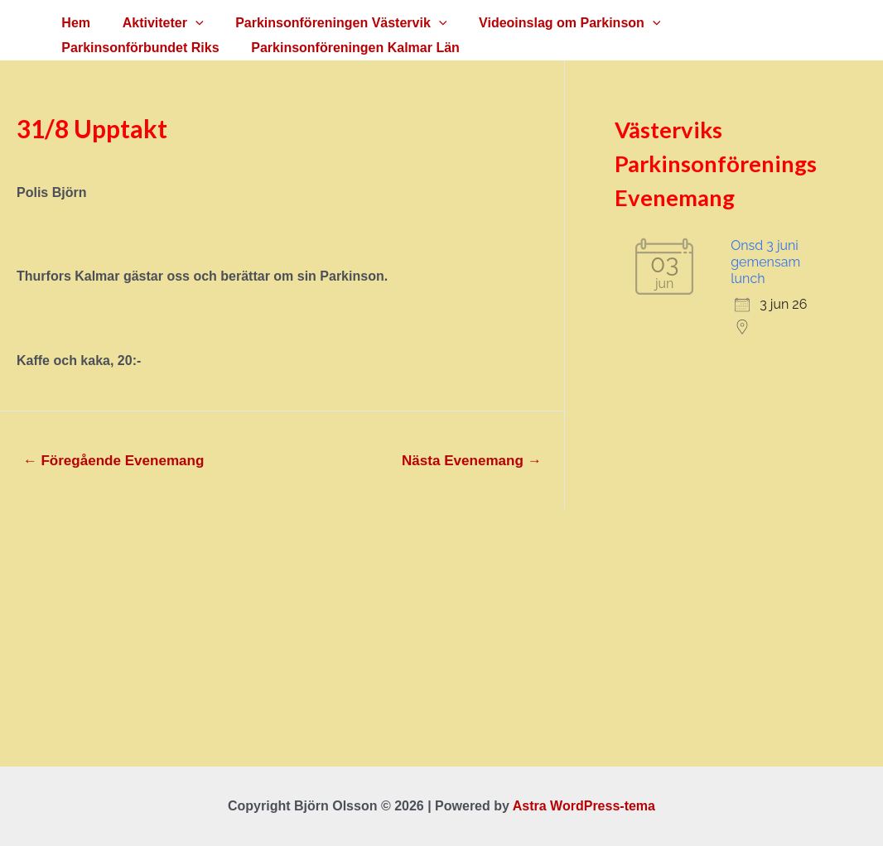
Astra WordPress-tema (584, 806)
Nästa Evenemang (472, 461)
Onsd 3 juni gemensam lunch (765, 262)
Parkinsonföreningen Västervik (327, 23)
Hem (73, 23)
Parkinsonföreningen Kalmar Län (163, 48)
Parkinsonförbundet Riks (746, 23)
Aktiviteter (154, 23)
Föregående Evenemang (114, 461)
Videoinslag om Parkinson (550, 23)
